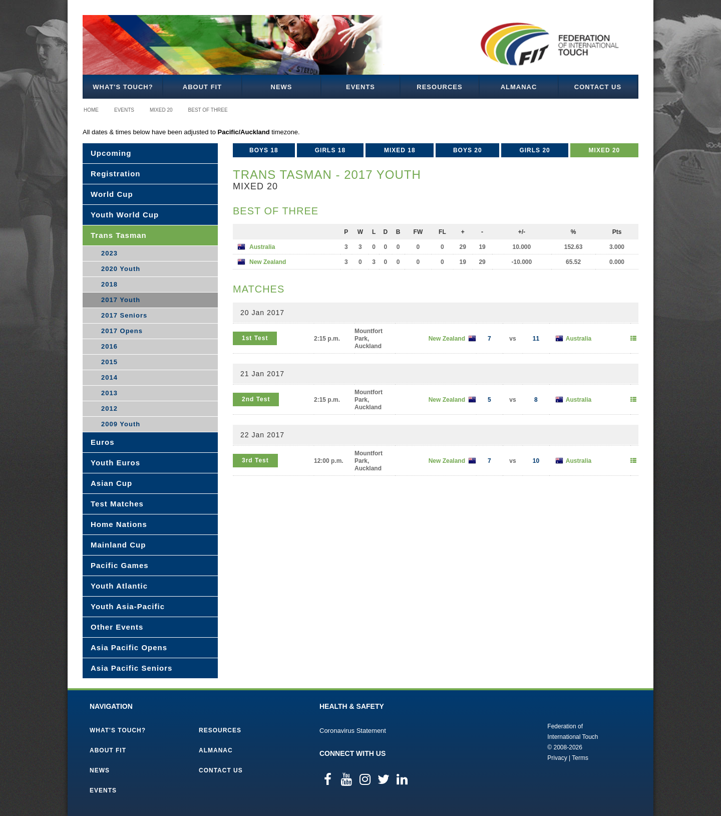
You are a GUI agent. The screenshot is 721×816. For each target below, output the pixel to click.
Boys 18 (263, 150)
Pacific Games (120, 565)
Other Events (117, 627)
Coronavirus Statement (352, 730)
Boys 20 (467, 150)
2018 (109, 284)
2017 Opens (122, 331)
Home (91, 110)
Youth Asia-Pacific (128, 606)
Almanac (519, 87)
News (281, 87)
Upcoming (111, 153)
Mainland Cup (118, 544)
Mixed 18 (400, 150)
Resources (439, 87)
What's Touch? (123, 87)
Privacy (557, 757)
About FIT (202, 87)
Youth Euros (115, 462)
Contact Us (597, 87)
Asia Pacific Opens (129, 647)
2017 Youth (120, 300)
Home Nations (119, 524)
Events (360, 87)
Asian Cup (111, 483)
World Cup (112, 194)
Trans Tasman (119, 235)
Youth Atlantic (119, 586)
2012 (109, 408)
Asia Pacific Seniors (131, 668)
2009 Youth (120, 424)
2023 (109, 253)
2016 (109, 346)
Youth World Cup (125, 214)
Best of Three (208, 110)
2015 (109, 362)
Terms (580, 757)
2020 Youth (120, 269)
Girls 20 (534, 150)
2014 (109, 377)
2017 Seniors (124, 315)
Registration (116, 173)
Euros (103, 442)
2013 (109, 393)
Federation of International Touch (506, 741)
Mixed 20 (161, 110)
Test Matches (117, 503)
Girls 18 (330, 150)
